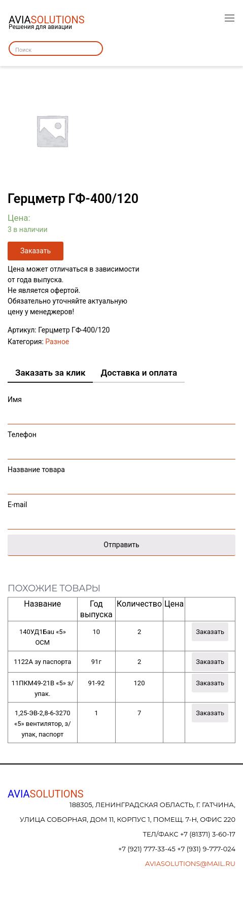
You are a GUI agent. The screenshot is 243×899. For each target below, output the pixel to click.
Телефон (121, 442)
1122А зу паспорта (42, 661)
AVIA (46, 794)
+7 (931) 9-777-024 (206, 849)
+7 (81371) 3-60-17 (207, 834)
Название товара (121, 477)
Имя (121, 407)
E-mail (121, 512)
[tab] (50, 373)
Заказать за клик (50, 373)
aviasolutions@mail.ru (190, 863)
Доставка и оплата (138, 373)
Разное (57, 342)
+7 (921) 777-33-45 (147, 849)
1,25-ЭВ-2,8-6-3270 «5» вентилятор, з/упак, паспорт (42, 723)
